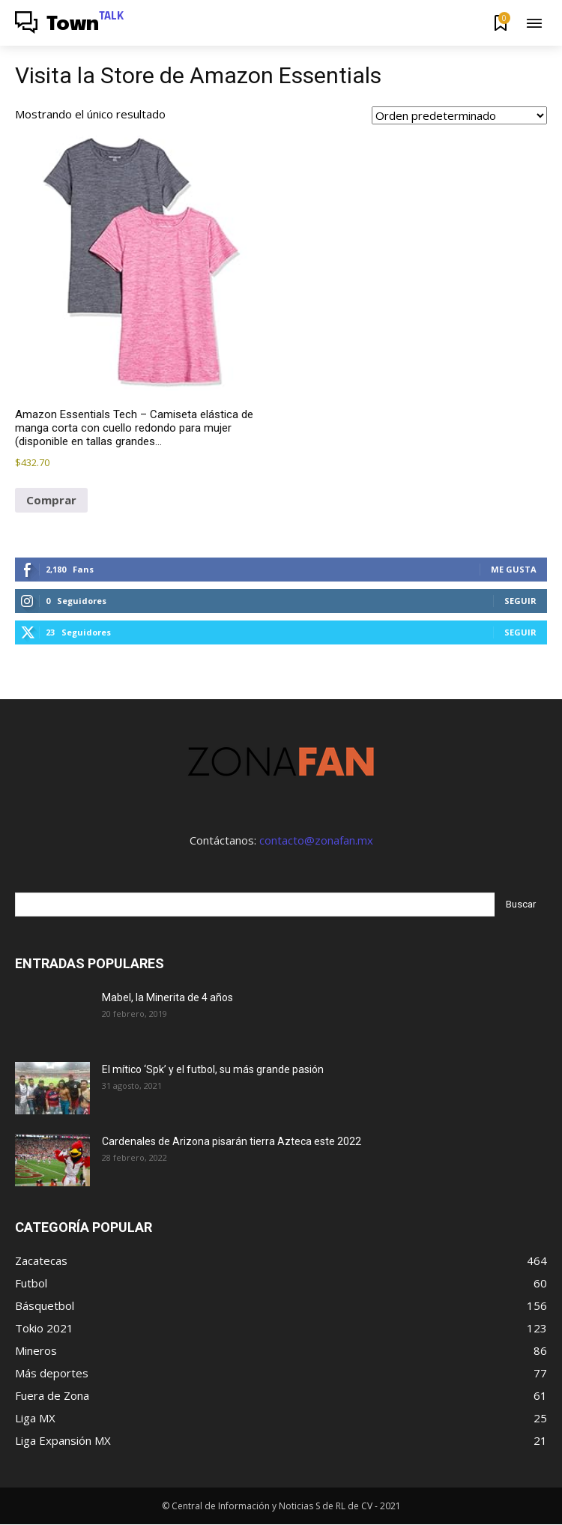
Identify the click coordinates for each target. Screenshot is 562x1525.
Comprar (51, 499)
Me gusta (514, 569)
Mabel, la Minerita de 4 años (167, 997)
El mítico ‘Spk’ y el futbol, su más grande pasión (213, 1069)
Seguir (520, 600)
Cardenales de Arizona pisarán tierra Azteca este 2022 (231, 1141)
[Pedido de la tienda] (459, 115)
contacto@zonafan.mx (316, 840)
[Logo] (69, 24)
